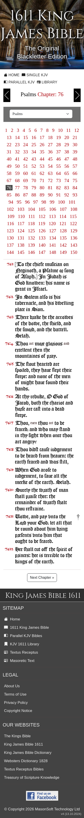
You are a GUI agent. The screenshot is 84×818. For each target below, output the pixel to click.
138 (21, 245)
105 (42, 209)
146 (31, 252)
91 (58, 195)
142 (63, 245)
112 (42, 216)
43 (33, 159)
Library (47, 82)
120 (52, 223)
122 (73, 223)
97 (35, 202)
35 (42, 151)
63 (50, 173)
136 (73, 238)
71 (42, 180)
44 (42, 159)
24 (25, 144)
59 (17, 173)
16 (33, 137)
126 (42, 230)
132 (31, 238)
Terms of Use (15, 694)
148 (52, 252)
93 (75, 195)
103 (21, 209)
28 (58, 144)
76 (9, 187)
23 (17, 144)
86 (17, 195)
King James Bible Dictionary (28, 753)
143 (73, 245)
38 (66, 151)
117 (21, 223)
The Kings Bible (17, 736)
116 (10, 223)
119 (41, 223)
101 (72, 202)
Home (11, 75)
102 (10, 209)
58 (9, 173)
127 (52, 230)
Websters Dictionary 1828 (25, 761)
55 (58, 166)
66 (75, 173)
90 (50, 195)
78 (25, 187)
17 (42, 137)
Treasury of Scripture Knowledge (31, 777)
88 (33, 195)
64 (58, 173)
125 (31, 230)
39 (75, 151)
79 (33, 187)
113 (52, 216)
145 (21, 252)
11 (68, 130)
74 (66, 180)
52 (33, 166)
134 (52, 238)
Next (77, 95)
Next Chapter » (42, 577)
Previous (6, 95)
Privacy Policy (16, 703)
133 (42, 238)
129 (73, 230)
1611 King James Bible (26, 627)
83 (66, 187)
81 (50, 187)
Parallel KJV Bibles (23, 636)
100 (61, 202)
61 (33, 173)
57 (75, 166)
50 (17, 166)
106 (52, 209)
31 (9, 151)
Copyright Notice (18, 711)
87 (25, 195)
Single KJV (35, 75)
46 (58, 159)
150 (73, 252)
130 (10, 238)
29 (66, 144)
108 (73, 209)
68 (17, 180)
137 (10, 245)
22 (9, 144)
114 (62, 216)
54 (50, 166)
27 (50, 144)
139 (31, 245)
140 (42, 245)
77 (17, 187)
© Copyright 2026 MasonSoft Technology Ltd (42, 809)
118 (31, 223)
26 (42, 144)
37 (58, 151)
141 (52, 245)
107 (63, 209)
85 (9, 195)
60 (25, 173)
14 (17, 137)
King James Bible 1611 (23, 744)
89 (42, 195)
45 (50, 159)
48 (75, 159)
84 (75, 187)
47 (66, 159)
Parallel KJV (19, 82)
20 (66, 137)
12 (76, 130)
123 (10, 230)
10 (60, 130)
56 (66, 166)
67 (9, 180)
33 (25, 151)
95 (19, 202)
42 (25, 159)
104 (31, 209)
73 (58, 180)
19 (58, 137)
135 (63, 238)
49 (9, 166)
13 (9, 137)
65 (66, 173)
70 (33, 180)
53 (42, 166)
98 (43, 202)
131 (21, 238)
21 (75, 137)
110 (21, 216)
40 (9, 159)
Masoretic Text (19, 661)
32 (17, 151)
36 (50, 151)
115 (73, 216)
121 (62, 223)
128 (63, 230)
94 (11, 202)
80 (42, 187)
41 (17, 159)
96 (27, 202)
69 (25, 180)
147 (42, 252)
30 (75, 144)
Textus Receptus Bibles (24, 769)
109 (10, 216)
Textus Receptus (21, 652)
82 (58, 187)
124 (21, 230)
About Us (12, 686)
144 (10, 252)
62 (42, 173)
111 (31, 216)
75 (75, 180)
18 (50, 137)
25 (33, 144)
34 (33, 151)
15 (25, 137)
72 (50, 180)
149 (63, 252)
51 (25, 166)
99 (52, 202)
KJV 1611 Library (21, 644)
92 (66, 195)
